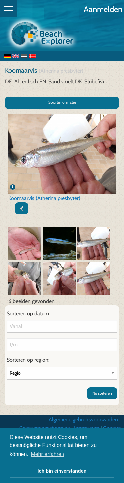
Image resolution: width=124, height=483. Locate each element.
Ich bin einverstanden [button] (62, 471)
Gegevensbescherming (44, 428)
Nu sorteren (102, 393)
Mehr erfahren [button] (47, 454)
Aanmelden (103, 9)
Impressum (86, 428)
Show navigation (8, 8)
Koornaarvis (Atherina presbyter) (44, 198)
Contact (112, 428)
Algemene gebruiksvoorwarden (83, 419)
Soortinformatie (62, 102)
